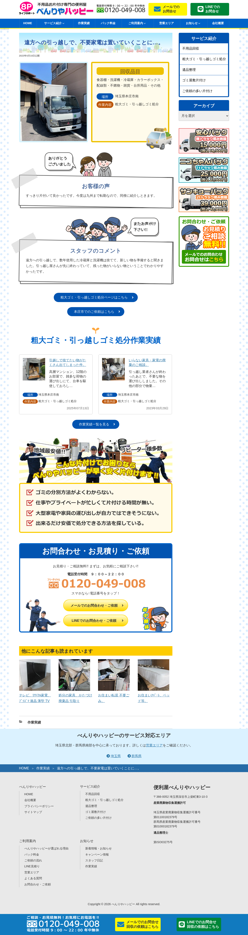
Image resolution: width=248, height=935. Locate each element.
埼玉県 (116, 756)
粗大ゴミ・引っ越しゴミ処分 (204, 59)
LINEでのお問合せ (212, 9)
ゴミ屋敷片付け (194, 80)
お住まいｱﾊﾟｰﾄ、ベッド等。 (154, 695)
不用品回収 (190, 48)
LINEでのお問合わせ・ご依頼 (94, 620)
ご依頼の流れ (33, 860)
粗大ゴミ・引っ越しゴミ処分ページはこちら (94, 297)
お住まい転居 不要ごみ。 (114, 695)
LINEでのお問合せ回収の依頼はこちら (203, 924)
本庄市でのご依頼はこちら (94, 311)
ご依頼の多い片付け (197, 91)
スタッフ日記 (94, 860)
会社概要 (218, 23)
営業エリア (166, 23)
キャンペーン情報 (97, 854)
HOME (27, 23)
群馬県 (136, 756)
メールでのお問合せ (171, 9)
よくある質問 (33, 878)
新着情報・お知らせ (98, 848)
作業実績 (84, 23)
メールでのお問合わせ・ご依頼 (94, 605)
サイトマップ (33, 812)
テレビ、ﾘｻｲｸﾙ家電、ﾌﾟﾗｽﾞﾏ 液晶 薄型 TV (35, 695)
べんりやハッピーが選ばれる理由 (46, 848)
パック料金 (108, 23)
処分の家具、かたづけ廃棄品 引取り (75, 695)
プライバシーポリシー (39, 806)
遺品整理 (189, 69)
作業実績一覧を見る (94, 424)
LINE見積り (32, 866)
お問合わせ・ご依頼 (37, 884)
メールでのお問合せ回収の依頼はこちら (142, 924)
